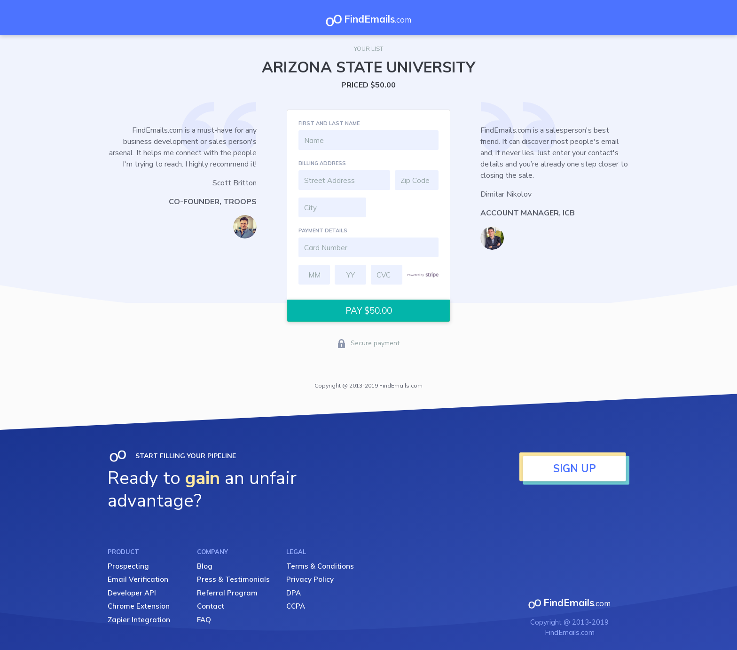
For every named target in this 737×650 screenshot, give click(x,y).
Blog (204, 566)
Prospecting (128, 566)
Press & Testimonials (233, 579)
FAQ (204, 619)
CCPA (295, 606)
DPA (293, 592)
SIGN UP (574, 468)
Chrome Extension (139, 606)
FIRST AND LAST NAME (329, 123)
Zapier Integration (139, 619)
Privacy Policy (310, 579)
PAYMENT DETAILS (322, 230)
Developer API (132, 592)
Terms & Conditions (320, 566)
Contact (210, 606)
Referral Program (227, 592)
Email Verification (138, 579)
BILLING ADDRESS (322, 163)
